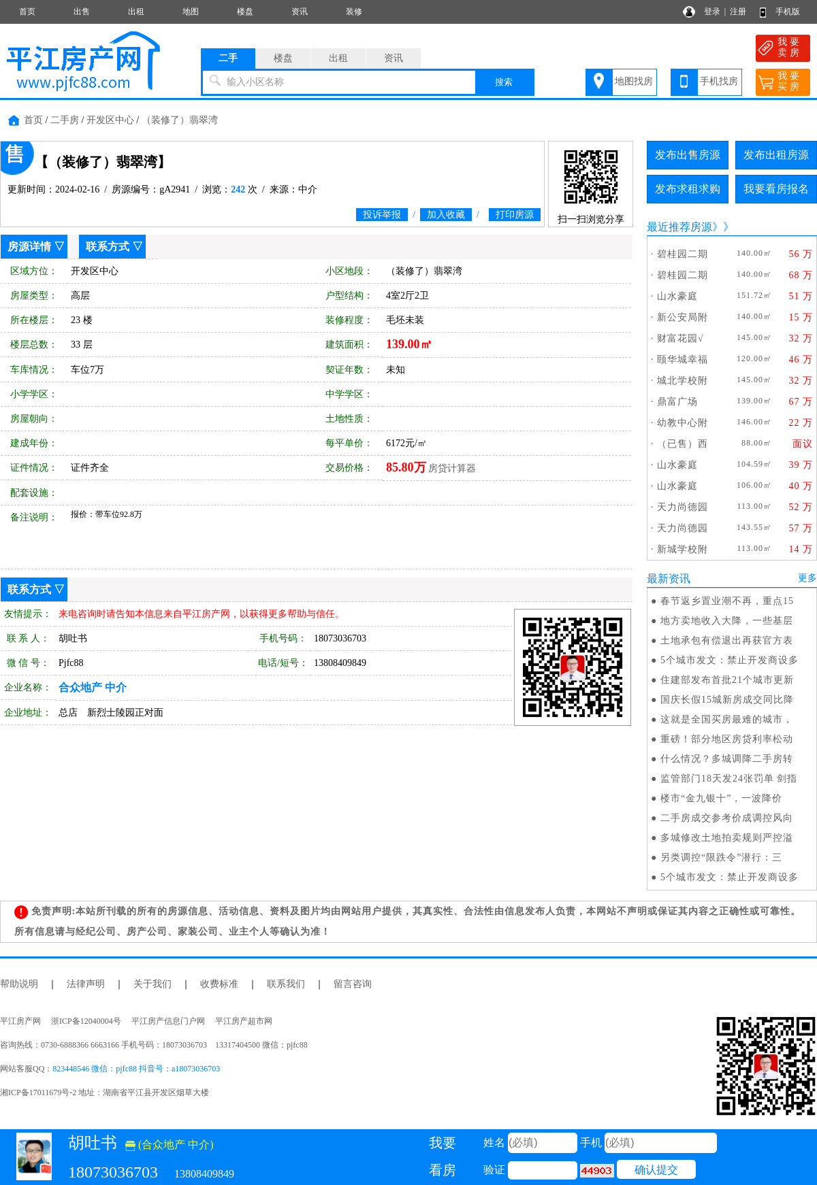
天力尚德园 (682, 507)
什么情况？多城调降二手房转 (726, 759)
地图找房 (634, 81)
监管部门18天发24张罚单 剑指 (729, 778)
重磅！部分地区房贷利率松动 (726, 739)
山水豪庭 (677, 296)
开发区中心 (110, 120)
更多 (807, 578)
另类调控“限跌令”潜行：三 (721, 857)
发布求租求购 (687, 189)
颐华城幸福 (682, 359)
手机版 (787, 11)
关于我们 (152, 984)
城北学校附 (682, 380)
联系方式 (107, 246)
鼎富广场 (677, 402)
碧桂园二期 (682, 254)
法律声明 (86, 984)
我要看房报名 (776, 189)
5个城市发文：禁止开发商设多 (729, 660)
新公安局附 (682, 317)
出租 (136, 11)
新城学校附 (682, 549)
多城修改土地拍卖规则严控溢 (726, 838)
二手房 (64, 120)
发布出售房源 (687, 155)
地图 (190, 11)
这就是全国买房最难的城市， (726, 719)
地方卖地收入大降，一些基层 (726, 621)
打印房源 (515, 215)
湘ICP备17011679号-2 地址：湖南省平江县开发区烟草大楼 (108, 1092)
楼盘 (245, 11)
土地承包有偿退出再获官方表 (726, 640)
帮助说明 (19, 984)
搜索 (504, 82)
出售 (82, 11)
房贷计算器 (452, 468)
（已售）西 (682, 444)
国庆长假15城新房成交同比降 (727, 700)
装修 (354, 11)
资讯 (299, 11)
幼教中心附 (682, 423)
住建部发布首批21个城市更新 (727, 680)
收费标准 (219, 984)
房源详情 (29, 246)
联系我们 (286, 984)
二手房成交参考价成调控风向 (726, 818)
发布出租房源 (776, 155)
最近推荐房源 (679, 227)
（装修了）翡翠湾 (180, 120)
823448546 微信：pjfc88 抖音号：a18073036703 (136, 1068)
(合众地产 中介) (169, 1144)
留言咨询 (353, 984)
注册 (738, 11)
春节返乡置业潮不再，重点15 (727, 601)
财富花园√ (680, 338)
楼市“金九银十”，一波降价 (721, 798)
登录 (712, 11)
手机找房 (719, 81)
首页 (27, 11)
